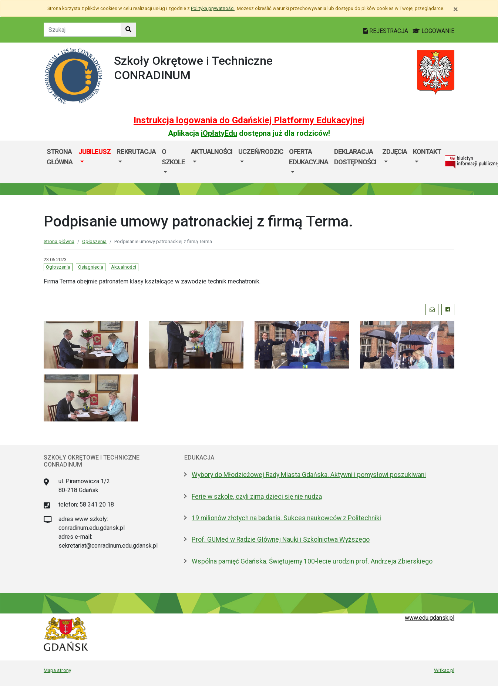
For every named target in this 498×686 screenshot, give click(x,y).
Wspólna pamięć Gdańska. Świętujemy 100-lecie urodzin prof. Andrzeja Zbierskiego (312, 561)
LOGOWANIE (433, 30)
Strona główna (60, 157)
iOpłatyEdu (219, 133)
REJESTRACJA (386, 30)
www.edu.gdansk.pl (429, 617)
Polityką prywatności (213, 8)
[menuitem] (94, 162)
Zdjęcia (394, 151)
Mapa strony (57, 670)
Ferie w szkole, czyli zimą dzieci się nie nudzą (257, 496)
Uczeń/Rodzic (260, 151)
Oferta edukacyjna (308, 157)
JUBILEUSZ (94, 151)
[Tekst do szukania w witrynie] (82, 30)
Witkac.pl (444, 670)
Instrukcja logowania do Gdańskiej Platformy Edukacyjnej (249, 120)
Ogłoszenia (94, 241)
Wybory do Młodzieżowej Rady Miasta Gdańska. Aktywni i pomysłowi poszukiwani (309, 474)
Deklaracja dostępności (355, 157)
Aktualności (211, 151)
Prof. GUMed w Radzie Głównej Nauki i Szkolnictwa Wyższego (281, 539)
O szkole (173, 157)
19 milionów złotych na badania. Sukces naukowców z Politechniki (286, 518)
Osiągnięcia (90, 267)
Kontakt (427, 151)
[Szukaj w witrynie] (128, 30)
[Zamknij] (455, 9)
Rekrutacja (136, 151)
